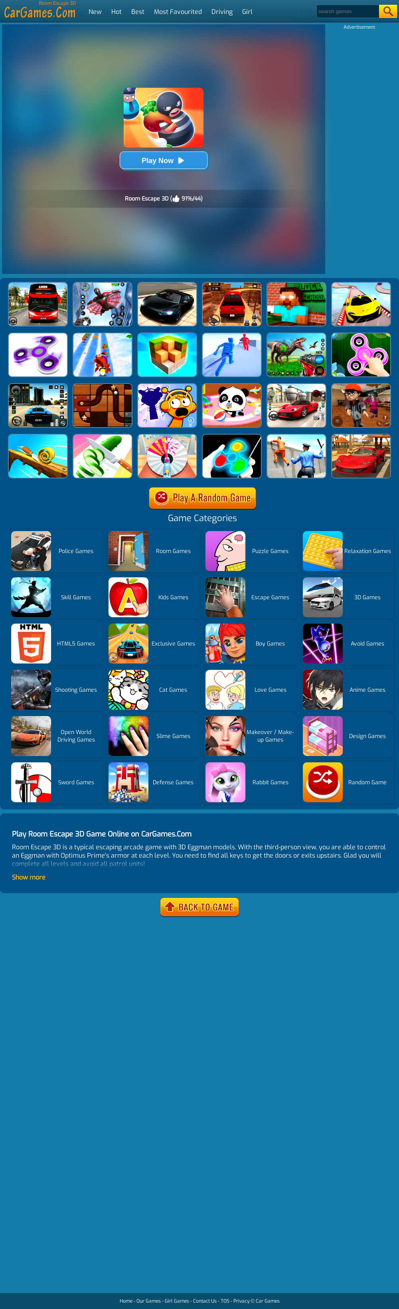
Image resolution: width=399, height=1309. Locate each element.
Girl (247, 12)
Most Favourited (178, 12)
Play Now (164, 160)
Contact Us (205, 1301)
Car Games (268, 1301)
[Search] (347, 11)
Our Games (148, 1301)
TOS (225, 1301)
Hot (116, 12)
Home (126, 1301)
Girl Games (177, 1301)
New (95, 12)
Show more (28, 877)
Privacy (241, 1301)
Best (137, 12)
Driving (222, 12)
